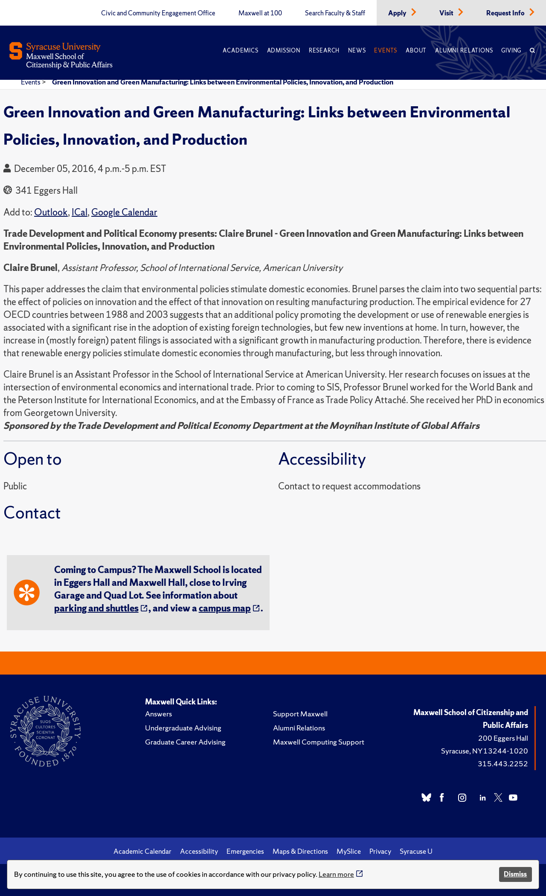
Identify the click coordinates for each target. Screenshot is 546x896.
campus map (225, 608)
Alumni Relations (464, 50)
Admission (283, 50)
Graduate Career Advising (185, 742)
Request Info (506, 13)
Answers (158, 714)
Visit (447, 13)
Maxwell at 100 (260, 13)
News (357, 50)
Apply (398, 13)
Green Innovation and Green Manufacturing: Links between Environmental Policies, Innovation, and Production (222, 82)
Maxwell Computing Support (318, 742)
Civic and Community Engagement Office (158, 13)
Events (385, 50)
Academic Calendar (142, 851)
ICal (79, 212)
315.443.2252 (503, 763)
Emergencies (245, 851)
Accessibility (199, 851)
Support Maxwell (300, 714)
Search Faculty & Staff (335, 13)
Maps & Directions (300, 851)
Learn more (336, 874)
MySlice (349, 851)
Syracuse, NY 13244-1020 (484, 751)
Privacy (380, 851)
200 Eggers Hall (503, 738)
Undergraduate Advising (183, 728)
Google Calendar (124, 212)
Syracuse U (416, 851)
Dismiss (515, 874)
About (416, 50)
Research (324, 50)
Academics (240, 50)
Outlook (51, 212)
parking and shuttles (96, 608)
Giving (511, 50)
